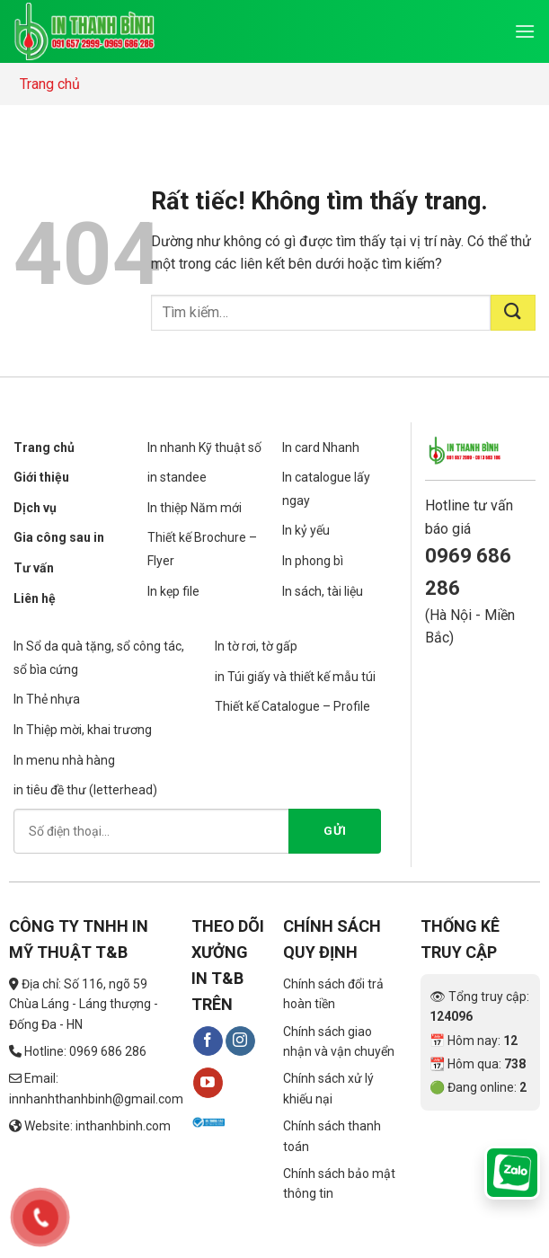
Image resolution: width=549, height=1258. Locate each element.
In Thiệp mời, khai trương (82, 729)
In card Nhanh (320, 447)
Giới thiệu (41, 477)
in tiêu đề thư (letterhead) (85, 790)
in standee (177, 477)
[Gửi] (513, 313)
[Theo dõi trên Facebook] (208, 1041)
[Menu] (525, 31)
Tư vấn (33, 568)
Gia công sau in (58, 537)
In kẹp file (173, 591)
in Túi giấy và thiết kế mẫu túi (295, 676)
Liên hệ (34, 598)
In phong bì (312, 561)
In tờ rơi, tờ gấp (256, 646)
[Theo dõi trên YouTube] (208, 1083)
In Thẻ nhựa (46, 699)
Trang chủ (50, 84)
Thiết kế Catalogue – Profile (292, 706)
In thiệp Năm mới (194, 508)
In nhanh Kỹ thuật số (204, 447)
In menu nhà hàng (64, 760)
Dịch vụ (35, 508)
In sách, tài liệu (322, 591)
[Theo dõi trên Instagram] (240, 1041)
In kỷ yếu (306, 530)
